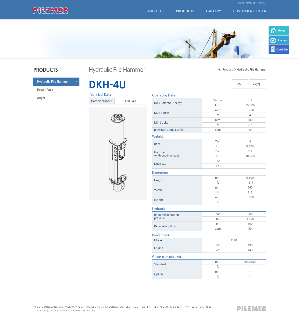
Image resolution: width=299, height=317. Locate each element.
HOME (241, 3)
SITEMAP (251, 3)
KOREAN (261, 3)
